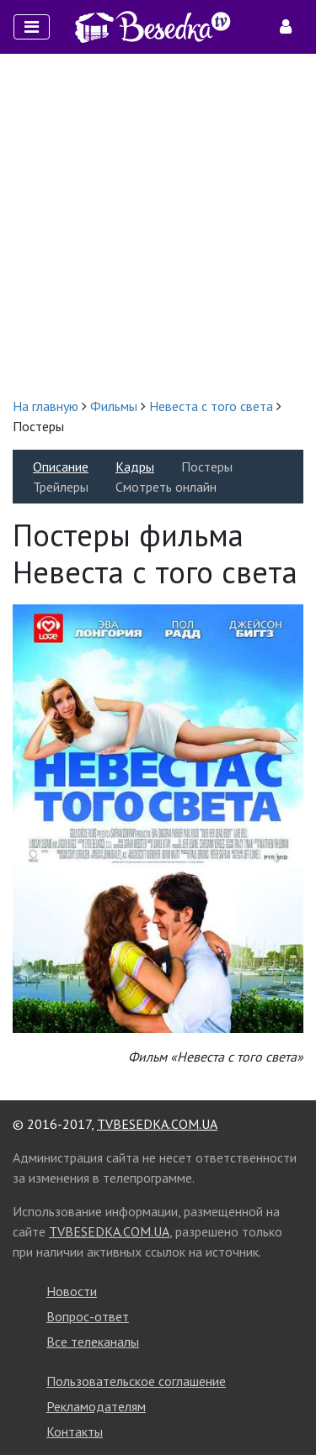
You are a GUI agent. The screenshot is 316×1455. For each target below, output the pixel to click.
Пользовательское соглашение (136, 1381)
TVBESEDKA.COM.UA (157, 1123)
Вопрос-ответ (87, 1316)
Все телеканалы (92, 1341)
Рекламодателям (96, 1406)
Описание (60, 466)
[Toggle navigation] (31, 27)
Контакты (74, 1431)
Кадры (134, 466)
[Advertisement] (158, 224)
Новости (71, 1291)
